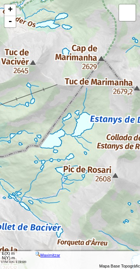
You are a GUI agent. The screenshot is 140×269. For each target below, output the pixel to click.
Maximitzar (47, 255)
